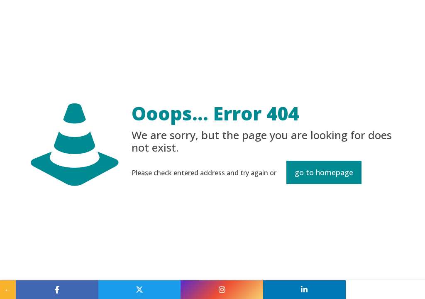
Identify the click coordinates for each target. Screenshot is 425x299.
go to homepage (324, 172)
